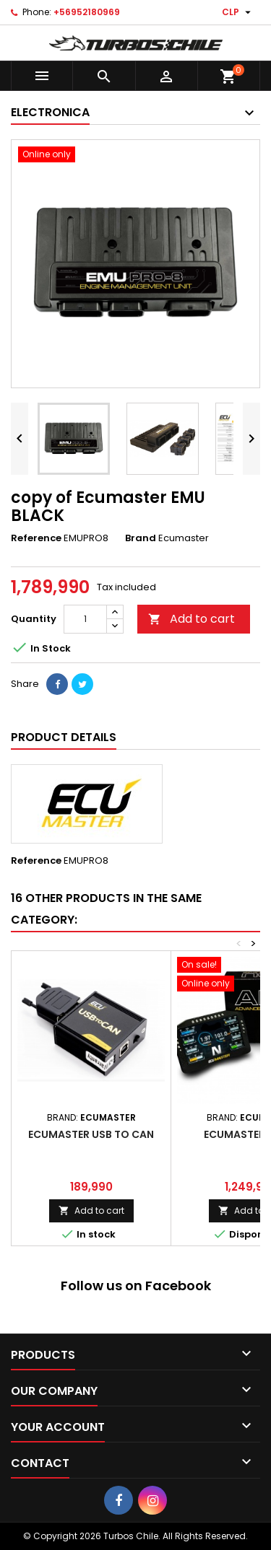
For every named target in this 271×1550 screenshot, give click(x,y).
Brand (140, 538)
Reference (36, 538)
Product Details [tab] (63, 737)
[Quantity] (85, 619)
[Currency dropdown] (238, 12)
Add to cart (191, 618)
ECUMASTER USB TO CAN (91, 1134)
